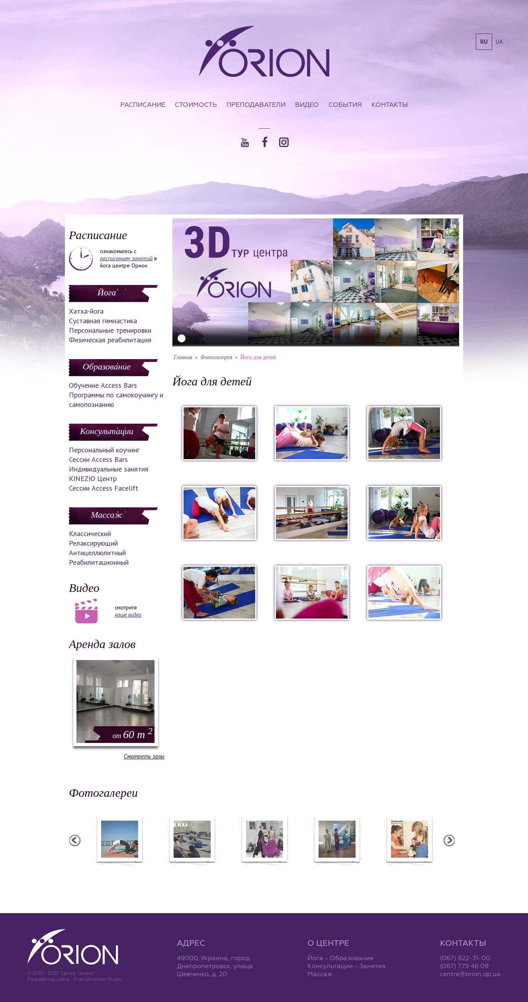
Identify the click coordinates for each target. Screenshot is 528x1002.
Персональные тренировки (110, 330)
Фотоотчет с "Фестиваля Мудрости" (220, 874)
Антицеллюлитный (97, 552)
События (345, 104)
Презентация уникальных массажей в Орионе (365, 874)
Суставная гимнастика (103, 320)
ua (499, 41)
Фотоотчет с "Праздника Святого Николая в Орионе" (293, 874)
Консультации (106, 431)
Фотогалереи (103, 792)
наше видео (128, 614)
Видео (307, 104)
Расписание (142, 104)
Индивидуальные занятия (109, 468)
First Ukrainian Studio (98, 979)
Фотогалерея (216, 357)
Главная (183, 357)
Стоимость (196, 104)
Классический (90, 533)
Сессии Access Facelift (103, 488)
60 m (133, 734)
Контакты (390, 104)
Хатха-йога (86, 311)
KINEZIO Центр (93, 478)
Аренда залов (102, 643)
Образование (107, 366)
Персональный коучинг (104, 449)
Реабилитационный (99, 562)
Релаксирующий (93, 543)
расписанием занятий (126, 258)
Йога (107, 292)
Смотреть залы (144, 756)
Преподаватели (256, 104)
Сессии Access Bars (98, 459)
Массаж (106, 515)
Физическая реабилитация (110, 339)
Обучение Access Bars (103, 385)
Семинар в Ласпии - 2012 (147, 870)
